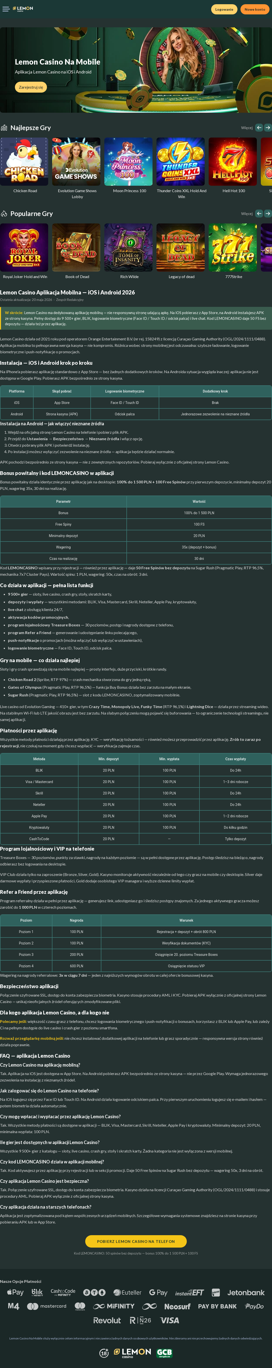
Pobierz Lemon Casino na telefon (136, 1241)
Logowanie (224, 9)
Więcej (247, 127)
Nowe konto (255, 9)
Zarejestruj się (31, 87)
